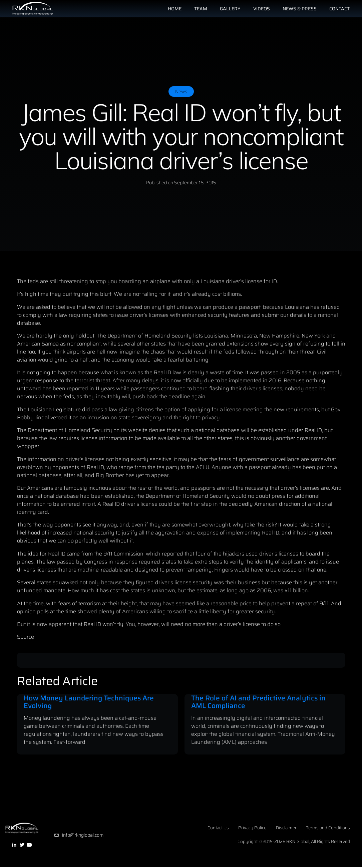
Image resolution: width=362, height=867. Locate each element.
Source (25, 637)
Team (200, 8)
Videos (261, 8)
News (181, 91)
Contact (339, 8)
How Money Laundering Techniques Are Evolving (89, 701)
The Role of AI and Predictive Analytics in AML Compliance (258, 701)
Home (175, 8)
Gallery (230, 8)
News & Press (300, 8)
